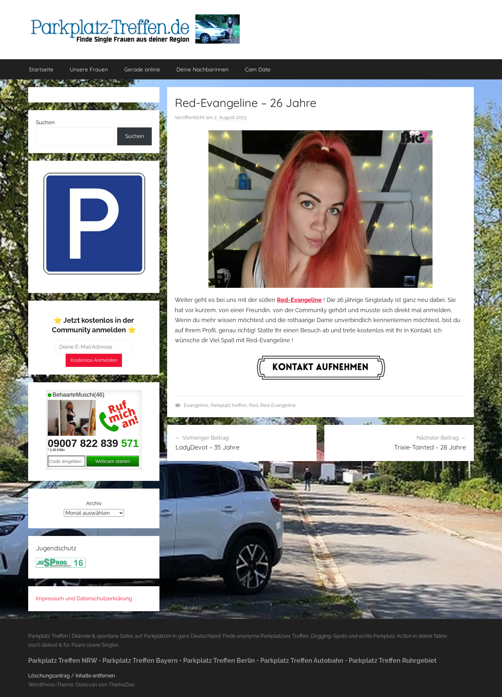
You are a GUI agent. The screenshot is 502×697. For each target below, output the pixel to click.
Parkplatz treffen (229, 405)
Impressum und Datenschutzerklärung (84, 598)
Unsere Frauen (89, 69)
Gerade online (142, 69)
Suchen (45, 122)
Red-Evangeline (278, 405)
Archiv (94, 503)
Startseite (41, 69)
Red (253, 405)
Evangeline (196, 405)
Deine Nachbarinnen (202, 69)
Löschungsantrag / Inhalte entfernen (71, 676)
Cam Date (258, 69)
